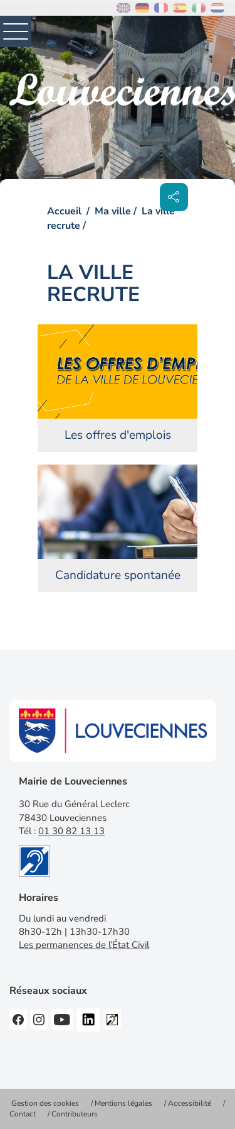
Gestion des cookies (45, 1103)
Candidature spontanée (117, 575)
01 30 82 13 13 (71, 831)
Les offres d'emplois (118, 435)
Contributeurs (74, 1114)
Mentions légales (123, 1103)
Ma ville (113, 211)
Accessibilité (189, 1103)
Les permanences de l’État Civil (84, 945)
